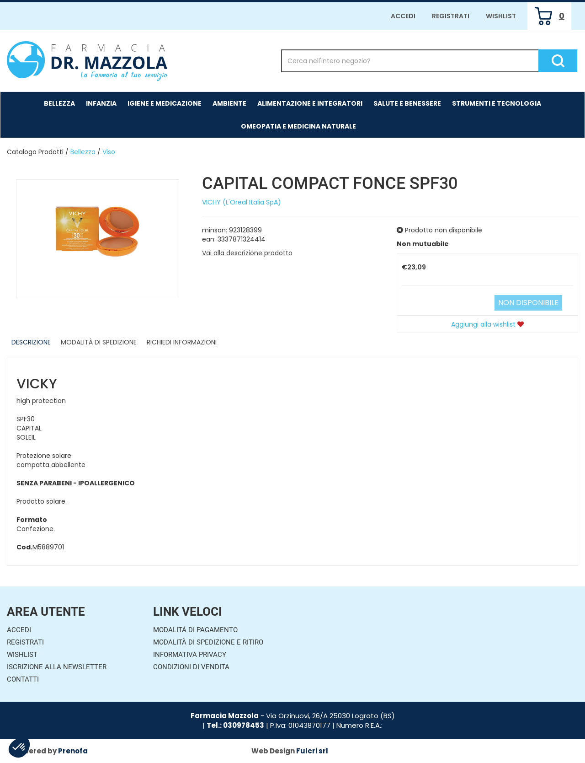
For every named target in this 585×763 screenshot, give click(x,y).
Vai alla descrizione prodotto (247, 253)
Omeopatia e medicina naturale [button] (298, 126)
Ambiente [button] (229, 103)
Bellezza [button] (59, 103)
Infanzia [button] (101, 103)
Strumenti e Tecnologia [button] (496, 103)
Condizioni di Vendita (191, 667)
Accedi (403, 16)
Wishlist (501, 16)
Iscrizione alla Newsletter (56, 667)
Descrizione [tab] (31, 342)
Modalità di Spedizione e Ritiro (208, 642)
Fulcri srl (312, 751)
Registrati (450, 16)
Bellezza (83, 151)
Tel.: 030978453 (235, 725)
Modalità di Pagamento (195, 630)
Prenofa (73, 751)
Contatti (23, 679)
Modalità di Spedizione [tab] (99, 342)
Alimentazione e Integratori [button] (309, 103)
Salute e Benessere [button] (407, 103)
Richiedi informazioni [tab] (182, 342)
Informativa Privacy (189, 654)
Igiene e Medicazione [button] (165, 103)
